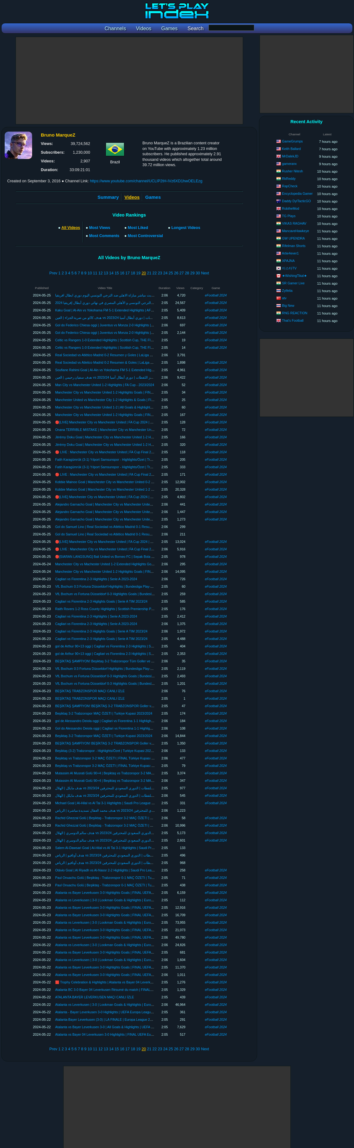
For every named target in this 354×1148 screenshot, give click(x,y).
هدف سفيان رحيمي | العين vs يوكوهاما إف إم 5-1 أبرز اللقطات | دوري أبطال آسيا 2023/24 (118, 377)
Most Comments (104, 236)
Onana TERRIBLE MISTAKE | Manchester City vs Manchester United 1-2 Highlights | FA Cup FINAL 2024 (132, 430)
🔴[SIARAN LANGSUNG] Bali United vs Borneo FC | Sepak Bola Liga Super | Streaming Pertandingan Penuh (135, 556)
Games (153, 197)
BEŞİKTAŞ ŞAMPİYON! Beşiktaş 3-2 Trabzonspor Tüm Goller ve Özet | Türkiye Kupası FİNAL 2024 (128, 661)
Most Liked (138, 228)
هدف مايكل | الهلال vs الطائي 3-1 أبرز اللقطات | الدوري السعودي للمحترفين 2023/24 (115, 788)
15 (117, 273)
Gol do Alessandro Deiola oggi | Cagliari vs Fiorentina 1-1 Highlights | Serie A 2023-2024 (119, 728)
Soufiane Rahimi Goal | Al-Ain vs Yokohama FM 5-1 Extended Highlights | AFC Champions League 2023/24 (133, 370)
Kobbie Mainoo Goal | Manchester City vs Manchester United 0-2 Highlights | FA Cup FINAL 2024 (126, 482)
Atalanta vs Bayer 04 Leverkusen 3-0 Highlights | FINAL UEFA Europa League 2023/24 (118, 1034)
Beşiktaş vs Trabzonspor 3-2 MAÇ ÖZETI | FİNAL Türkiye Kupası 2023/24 (109, 758)
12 (100, 273)
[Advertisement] (129, 80)
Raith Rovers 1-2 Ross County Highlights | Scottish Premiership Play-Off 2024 (112, 609)
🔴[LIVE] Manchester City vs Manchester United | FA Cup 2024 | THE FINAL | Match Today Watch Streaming (134, 422)
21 (149, 273)
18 (133, 273)
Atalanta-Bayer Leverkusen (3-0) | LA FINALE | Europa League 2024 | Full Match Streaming (122, 1019)
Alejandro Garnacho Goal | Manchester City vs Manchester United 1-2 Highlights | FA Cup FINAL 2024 (130, 504)
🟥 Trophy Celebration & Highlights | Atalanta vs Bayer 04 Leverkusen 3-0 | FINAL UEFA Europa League (131, 982)
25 (171, 273)
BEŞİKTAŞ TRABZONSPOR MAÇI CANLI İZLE (90, 691)
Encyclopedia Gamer (297, 193)
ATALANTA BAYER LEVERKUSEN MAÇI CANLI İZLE (94, 997)
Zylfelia (287, 290)
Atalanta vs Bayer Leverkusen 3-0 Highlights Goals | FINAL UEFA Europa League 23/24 (119, 952)
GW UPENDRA (293, 238)
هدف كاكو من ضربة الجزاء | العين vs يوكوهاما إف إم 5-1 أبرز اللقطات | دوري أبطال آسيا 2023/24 (123, 318)
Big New (288, 305)
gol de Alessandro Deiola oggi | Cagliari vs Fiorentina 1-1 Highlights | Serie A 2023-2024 (119, 721)
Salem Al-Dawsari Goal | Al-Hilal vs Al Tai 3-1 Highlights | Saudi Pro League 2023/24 (116, 848)
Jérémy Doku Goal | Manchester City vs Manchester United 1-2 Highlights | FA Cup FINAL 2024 (125, 437)
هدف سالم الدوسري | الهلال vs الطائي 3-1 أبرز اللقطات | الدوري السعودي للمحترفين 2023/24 (121, 833)
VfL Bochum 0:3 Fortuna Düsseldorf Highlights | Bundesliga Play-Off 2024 (109, 586)
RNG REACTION (294, 313)
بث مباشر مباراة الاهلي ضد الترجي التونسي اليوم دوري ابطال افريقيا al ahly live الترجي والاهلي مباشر (127, 295)
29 (192, 273)
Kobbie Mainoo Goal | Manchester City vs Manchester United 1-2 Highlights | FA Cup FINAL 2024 (126, 489)
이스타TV (289, 268)
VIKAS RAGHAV (294, 223)
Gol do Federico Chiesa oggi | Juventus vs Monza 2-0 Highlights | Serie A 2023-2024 (117, 325)
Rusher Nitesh (292, 171)
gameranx (289, 164)
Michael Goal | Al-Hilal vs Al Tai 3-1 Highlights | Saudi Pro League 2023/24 (109, 803)
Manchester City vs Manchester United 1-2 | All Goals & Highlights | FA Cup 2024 (114, 407)
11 (95, 273)
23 (160, 273)
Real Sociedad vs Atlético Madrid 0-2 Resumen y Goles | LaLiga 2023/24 (108, 355)
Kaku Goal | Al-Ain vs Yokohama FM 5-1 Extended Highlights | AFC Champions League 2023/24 (125, 310)
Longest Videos (185, 228)
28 (187, 273)
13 (106, 273)
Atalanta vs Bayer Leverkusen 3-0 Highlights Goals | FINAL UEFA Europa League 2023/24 (121, 892)
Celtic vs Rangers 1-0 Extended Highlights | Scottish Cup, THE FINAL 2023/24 (112, 340)
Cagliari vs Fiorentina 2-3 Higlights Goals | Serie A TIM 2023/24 (101, 601)
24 (165, 273)
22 (154, 273)
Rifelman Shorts (293, 246)
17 (127, 273)
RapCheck (289, 186)
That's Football (293, 320)
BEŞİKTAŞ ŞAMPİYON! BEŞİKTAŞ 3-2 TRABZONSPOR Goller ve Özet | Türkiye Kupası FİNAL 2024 (129, 706)
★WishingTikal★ (294, 276)
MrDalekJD (290, 156)
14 (111, 273)
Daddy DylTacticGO (296, 201)
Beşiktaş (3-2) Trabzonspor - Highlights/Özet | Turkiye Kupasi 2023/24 (106, 751)
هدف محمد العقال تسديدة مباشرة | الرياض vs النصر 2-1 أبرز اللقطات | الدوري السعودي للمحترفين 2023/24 (131, 810)
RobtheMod (290, 208)
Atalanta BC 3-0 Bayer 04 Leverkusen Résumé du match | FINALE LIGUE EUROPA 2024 (120, 990)
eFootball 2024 (216, 295)
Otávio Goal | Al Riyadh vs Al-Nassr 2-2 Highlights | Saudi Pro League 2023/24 (112, 870)
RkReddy (289, 178)
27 (181, 273)
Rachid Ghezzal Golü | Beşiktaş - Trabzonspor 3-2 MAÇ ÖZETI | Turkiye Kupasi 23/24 (118, 818)
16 (122, 273)
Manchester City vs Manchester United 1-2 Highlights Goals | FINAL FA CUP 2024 (115, 392)
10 (90, 273)
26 (176, 273)
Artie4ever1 (290, 253)
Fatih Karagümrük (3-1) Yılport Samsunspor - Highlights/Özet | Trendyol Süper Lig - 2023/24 (122, 459)
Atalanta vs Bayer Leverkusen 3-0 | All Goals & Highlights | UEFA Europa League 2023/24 (120, 1027)
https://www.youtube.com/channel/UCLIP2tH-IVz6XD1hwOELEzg (146, 181)
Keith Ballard (291, 149)
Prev (53, 273)
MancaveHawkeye (295, 231)
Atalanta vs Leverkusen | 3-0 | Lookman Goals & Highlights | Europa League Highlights (118, 900)
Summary (108, 197)
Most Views (99, 228)
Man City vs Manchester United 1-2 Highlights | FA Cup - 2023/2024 (104, 385)
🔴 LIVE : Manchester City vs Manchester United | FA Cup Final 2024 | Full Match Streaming (122, 452)
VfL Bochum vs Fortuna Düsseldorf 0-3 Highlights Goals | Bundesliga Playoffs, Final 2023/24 (122, 594)
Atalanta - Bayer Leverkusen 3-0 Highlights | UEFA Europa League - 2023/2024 (113, 1012)
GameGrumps (292, 141)
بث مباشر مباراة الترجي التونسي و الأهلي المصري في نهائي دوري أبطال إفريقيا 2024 (115, 303)
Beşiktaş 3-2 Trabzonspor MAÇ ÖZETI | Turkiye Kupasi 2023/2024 (103, 713)
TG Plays (289, 216)
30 (198, 273)
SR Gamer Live (293, 283)
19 (138, 273)
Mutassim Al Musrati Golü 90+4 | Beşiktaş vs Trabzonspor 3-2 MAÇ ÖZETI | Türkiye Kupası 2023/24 (128, 773)
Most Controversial (145, 236)
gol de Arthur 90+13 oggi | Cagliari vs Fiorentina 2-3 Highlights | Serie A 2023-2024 (115, 646)
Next (205, 273)
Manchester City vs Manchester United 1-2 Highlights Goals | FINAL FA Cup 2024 (115, 415)
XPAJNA (288, 261)
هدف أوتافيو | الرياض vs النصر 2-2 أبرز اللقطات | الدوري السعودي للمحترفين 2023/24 (115, 855)
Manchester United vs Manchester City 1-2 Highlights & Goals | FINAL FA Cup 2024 (116, 400)
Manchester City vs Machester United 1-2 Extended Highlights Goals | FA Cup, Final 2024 (120, 564)
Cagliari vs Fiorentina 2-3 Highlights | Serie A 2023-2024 (96, 579)
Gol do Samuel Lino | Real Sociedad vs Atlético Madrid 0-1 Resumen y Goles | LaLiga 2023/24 (124, 527)
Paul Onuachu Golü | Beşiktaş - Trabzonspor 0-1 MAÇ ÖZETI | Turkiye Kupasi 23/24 (117, 878)
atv (284, 298)
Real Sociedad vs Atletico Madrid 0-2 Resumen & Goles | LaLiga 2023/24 (108, 362)
